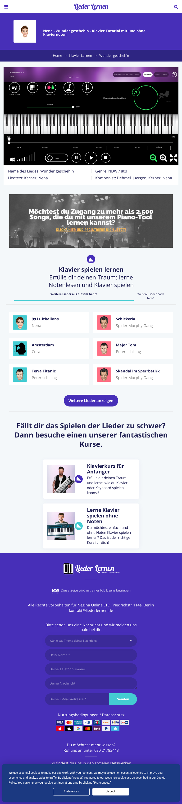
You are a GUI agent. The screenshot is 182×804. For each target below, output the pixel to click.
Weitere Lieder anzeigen (91, 400)
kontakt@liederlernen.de (91, 610)
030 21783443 (106, 750)
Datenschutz (113, 714)
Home (57, 55)
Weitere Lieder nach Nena (150, 296)
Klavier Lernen (80, 55)
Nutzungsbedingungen (78, 714)
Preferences (71, 791)
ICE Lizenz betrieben (115, 590)
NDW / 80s (117, 171)
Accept (110, 791)
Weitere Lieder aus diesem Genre (73, 294)
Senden (123, 699)
